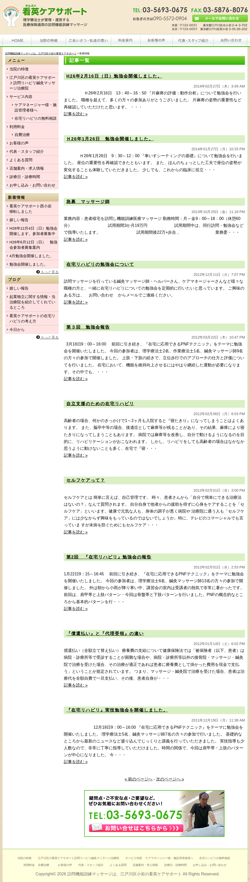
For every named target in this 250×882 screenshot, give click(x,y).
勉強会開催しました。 (28, 264)
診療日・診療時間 (24, 177)
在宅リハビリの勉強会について (100, 264)
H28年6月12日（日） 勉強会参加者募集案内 (33, 245)
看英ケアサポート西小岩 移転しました (32, 209)
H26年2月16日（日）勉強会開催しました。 (114, 76)
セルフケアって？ (85, 480)
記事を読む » (76, 114)
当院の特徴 (19, 69)
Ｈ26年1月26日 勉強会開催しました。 (110, 138)
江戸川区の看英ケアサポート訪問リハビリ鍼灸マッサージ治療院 (32, 82)
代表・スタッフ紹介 (26, 151)
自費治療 (22, 134)
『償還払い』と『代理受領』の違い (105, 633)
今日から (17, 329)
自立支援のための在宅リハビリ (100, 403)
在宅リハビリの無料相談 (36, 118)
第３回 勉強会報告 (88, 327)
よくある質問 (20, 160)
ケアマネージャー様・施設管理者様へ (36, 107)
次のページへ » (170, 779)
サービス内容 (20, 96)
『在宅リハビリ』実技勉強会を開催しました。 (117, 710)
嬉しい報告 (19, 220)
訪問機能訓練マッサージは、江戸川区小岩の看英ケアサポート (124, 874)
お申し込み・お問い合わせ (32, 185)
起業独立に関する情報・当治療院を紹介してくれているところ (32, 301)
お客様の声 (19, 143)
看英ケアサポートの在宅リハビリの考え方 (32, 318)
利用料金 (17, 127)
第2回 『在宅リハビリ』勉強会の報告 (109, 557)
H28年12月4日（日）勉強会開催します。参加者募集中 (33, 231)
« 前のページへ (139, 779)
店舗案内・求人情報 (26, 168)
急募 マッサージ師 (88, 201)
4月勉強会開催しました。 (31, 256)
